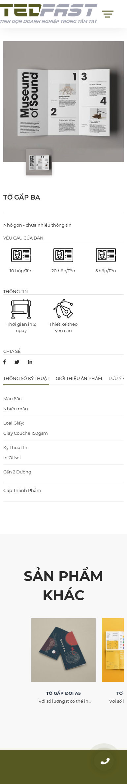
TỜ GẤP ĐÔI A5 (63, 693)
